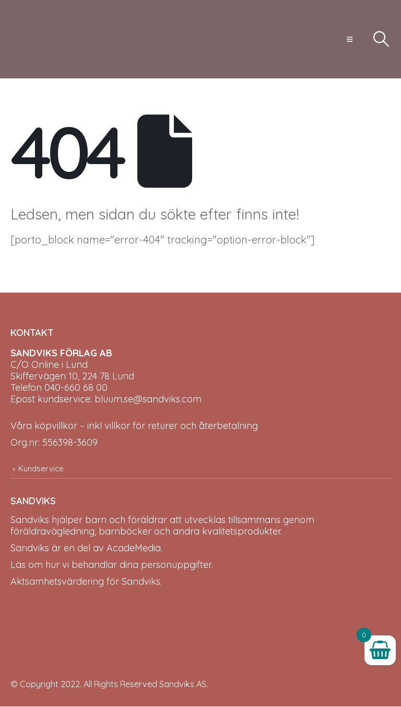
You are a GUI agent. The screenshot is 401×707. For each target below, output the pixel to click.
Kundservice (41, 468)
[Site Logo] (39, 39)
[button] (349, 39)
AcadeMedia (134, 548)
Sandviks (29, 520)
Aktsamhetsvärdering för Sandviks (85, 582)
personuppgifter (176, 565)
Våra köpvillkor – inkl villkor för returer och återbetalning (134, 426)
